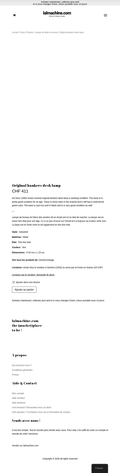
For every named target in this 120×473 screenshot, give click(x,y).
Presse (15, 375)
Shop (22, 32)
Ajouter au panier (24, 289)
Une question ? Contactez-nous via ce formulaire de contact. (41, 412)
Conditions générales (22, 370)
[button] (26, 282)
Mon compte (18, 393)
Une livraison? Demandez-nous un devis (31, 407)
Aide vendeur (18, 398)
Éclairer (30, 32)
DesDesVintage (46, 260)
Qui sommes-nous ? (22, 365)
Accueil (15, 32)
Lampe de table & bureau (46, 32)
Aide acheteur (18, 403)
